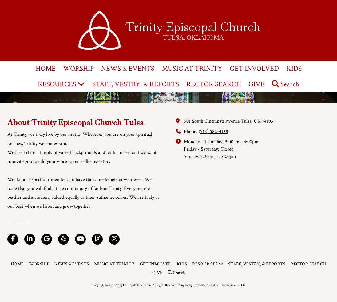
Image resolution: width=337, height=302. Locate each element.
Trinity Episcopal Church (192, 26)
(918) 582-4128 (213, 131)
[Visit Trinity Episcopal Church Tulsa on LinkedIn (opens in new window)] (29, 239)
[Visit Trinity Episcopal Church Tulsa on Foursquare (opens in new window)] (97, 239)
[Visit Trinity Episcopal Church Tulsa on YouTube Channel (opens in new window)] (80, 239)
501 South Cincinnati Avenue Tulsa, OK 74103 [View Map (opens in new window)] (228, 121)
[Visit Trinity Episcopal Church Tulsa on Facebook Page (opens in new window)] (12, 239)
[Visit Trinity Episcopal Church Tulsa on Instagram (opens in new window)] (114, 239)
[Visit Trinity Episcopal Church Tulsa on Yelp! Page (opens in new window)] (63, 239)
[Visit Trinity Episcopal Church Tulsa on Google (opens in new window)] (46, 239)
